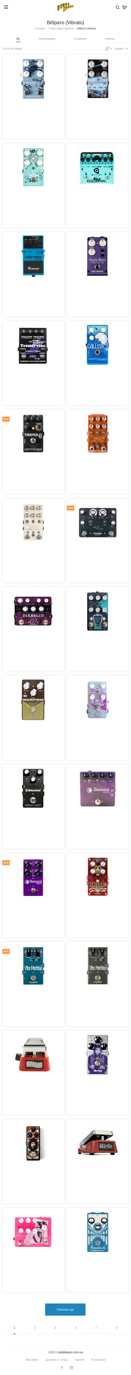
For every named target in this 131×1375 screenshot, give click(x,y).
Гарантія (79, 1359)
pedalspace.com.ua (70, 1352)
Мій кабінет (32, 1359)
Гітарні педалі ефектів (60, 28)
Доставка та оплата (57, 1359)
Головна (39, 28)
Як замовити (98, 1359)
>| (116, 1327)
